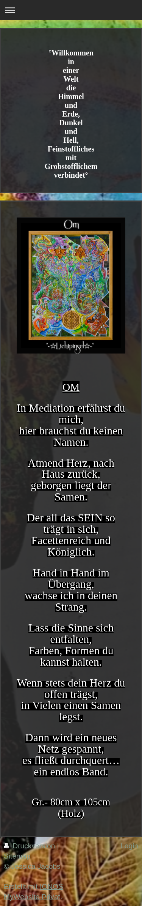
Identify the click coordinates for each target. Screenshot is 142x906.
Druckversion (30, 846)
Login (129, 846)
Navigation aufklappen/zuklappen (71, 10)
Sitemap (17, 856)
